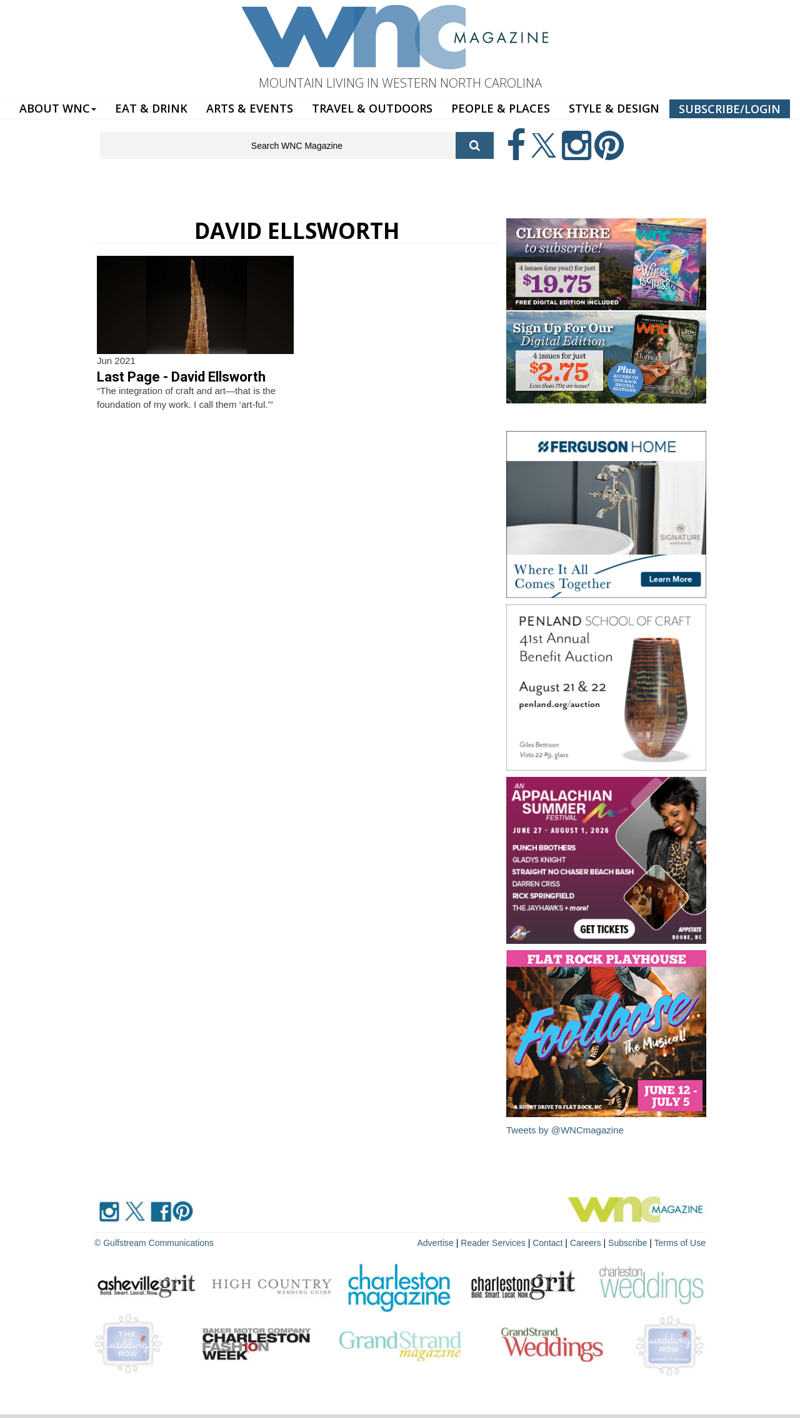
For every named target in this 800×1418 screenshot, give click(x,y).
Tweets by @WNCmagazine (565, 1130)
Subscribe (628, 1243)
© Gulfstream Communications (154, 1243)
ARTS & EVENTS (249, 108)
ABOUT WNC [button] (57, 108)
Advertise (436, 1243)
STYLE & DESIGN (614, 108)
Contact (547, 1243)
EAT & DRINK (151, 108)
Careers (585, 1243)
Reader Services (493, 1243)
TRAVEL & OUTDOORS (372, 108)
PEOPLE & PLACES (500, 108)
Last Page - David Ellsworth (181, 377)
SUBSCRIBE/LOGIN (730, 108)
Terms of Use (680, 1243)
